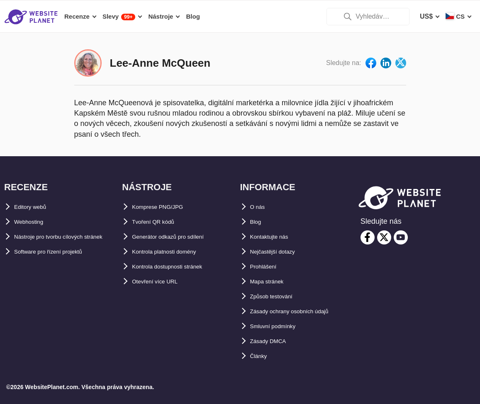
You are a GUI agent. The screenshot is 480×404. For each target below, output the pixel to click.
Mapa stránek (271, 281)
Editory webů (35, 206)
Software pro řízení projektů (58, 266)
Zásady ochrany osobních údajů (301, 311)
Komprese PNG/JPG (164, 206)
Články (261, 356)
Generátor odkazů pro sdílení (178, 236)
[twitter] (384, 237)
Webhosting (33, 221)
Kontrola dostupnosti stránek (178, 266)
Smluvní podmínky (279, 326)
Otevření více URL (160, 281)
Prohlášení (267, 266)
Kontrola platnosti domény (174, 251)
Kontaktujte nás (275, 236)
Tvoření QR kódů (158, 221)
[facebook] (368, 237)
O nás (259, 206)
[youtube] (401, 237)
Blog (257, 221)
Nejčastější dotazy (279, 251)
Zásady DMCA (272, 341)
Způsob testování (277, 296)
